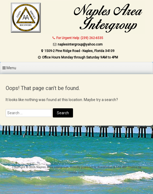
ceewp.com (76, 172)
